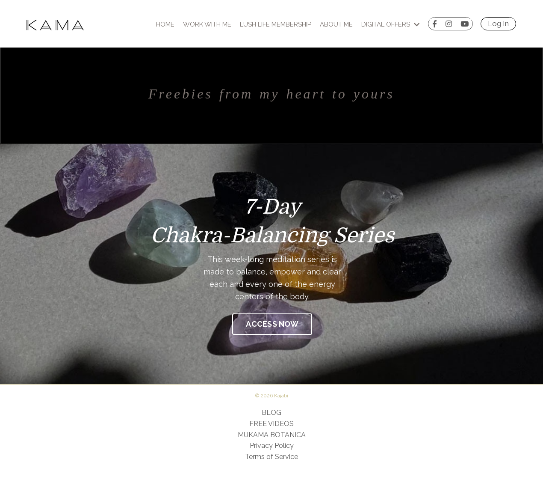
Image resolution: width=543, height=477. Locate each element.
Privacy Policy (272, 445)
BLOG (271, 412)
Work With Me (207, 24)
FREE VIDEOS (271, 424)
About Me (336, 24)
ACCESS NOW (272, 323)
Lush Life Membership (275, 24)
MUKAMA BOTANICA (272, 435)
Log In (498, 23)
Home (165, 24)
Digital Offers (390, 24)
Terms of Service (271, 457)
